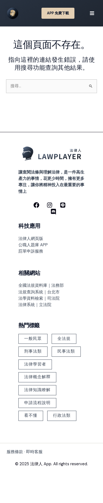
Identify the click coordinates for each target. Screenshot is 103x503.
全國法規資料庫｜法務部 (41, 285)
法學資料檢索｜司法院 (39, 298)
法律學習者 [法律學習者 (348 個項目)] (35, 364)
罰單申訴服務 (30, 251)
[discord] (53, 212)
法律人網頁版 (30, 238)
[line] (63, 205)
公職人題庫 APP (33, 245)
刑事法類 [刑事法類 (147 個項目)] (33, 351)
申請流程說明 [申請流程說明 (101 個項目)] (37, 402)
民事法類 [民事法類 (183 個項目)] (66, 351)
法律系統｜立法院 (34, 304)
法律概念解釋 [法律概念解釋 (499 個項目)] (37, 377)
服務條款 (15, 452)
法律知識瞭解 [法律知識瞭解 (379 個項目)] (37, 390)
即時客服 (34, 452)
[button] (58, 13)
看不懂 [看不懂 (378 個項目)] (30, 415)
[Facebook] (36, 205)
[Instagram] (49, 205)
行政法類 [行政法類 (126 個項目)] (62, 415)
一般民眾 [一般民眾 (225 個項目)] (33, 338)
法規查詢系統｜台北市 (39, 292)
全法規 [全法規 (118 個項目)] (64, 338)
